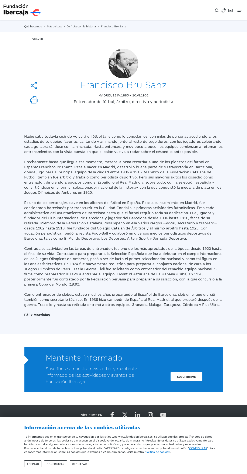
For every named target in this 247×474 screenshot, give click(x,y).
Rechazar (79, 464)
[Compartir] (34, 85)
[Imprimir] (34, 100)
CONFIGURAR (198, 448)
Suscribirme (186, 376)
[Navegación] (239, 10)
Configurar (56, 464)
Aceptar (33, 464)
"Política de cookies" (157, 452)
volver (37, 39)
